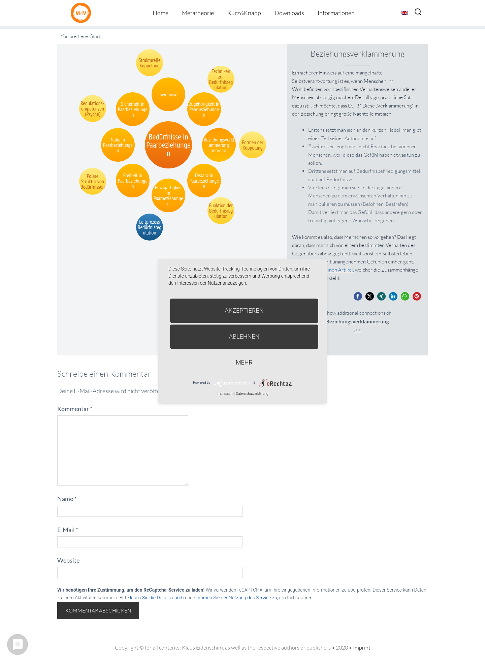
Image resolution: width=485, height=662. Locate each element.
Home (160, 13)
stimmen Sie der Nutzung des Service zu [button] (235, 597)
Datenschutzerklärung (252, 394)
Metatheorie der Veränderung (82, 12)
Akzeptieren (244, 310)
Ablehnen (244, 336)
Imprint (361, 647)
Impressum (225, 394)
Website (68, 560)
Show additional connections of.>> (357, 321)
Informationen (336, 13)
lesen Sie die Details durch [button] (157, 597)
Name (66, 498)
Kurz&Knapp (244, 13)
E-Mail (67, 529)
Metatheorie (198, 13)
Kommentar (74, 408)
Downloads (289, 13)
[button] (358, 296)
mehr (244, 362)
